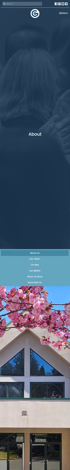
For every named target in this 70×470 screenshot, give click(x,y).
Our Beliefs (34, 270)
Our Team (34, 258)
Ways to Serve (34, 276)
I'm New (35, 264)
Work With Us (35, 282)
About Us (35, 253)
